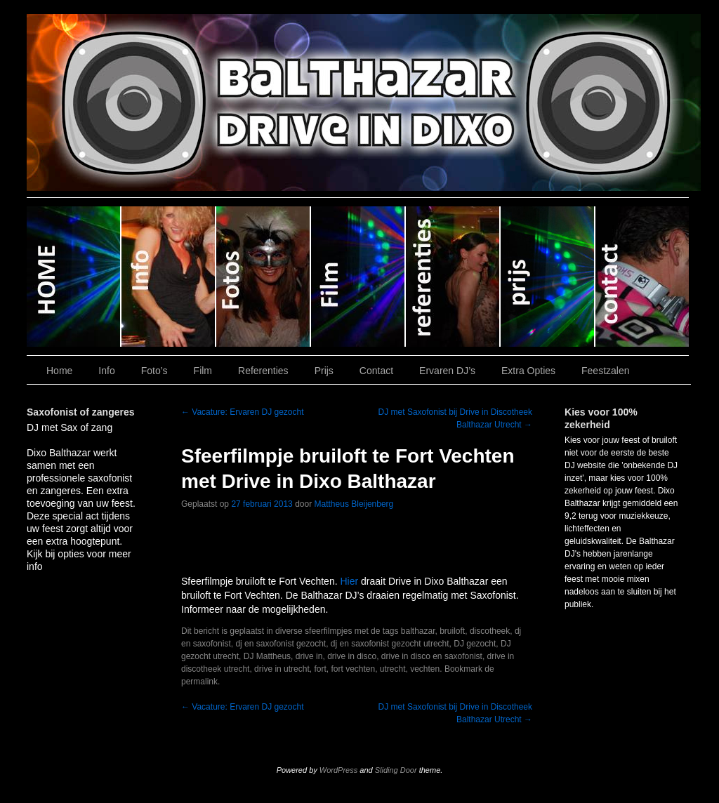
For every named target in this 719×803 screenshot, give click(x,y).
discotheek (490, 631)
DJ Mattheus (267, 656)
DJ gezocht (475, 644)
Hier (349, 581)
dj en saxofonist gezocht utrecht (390, 644)
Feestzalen (605, 370)
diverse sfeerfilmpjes (313, 631)
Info (168, 276)
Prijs (548, 276)
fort (320, 669)
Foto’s (263, 276)
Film (358, 276)
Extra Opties (528, 370)
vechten (425, 669)
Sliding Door (396, 770)
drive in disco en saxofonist (431, 656)
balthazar (418, 631)
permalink (199, 681)
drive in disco (351, 656)
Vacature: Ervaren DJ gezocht (242, 412)
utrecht (393, 669)
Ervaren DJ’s (447, 370)
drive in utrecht (282, 669)
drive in (309, 656)
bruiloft (452, 631)
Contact (642, 276)
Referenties (453, 276)
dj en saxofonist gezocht (280, 644)
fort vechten (353, 669)
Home (74, 276)
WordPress (338, 770)
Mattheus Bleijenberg (354, 504)
